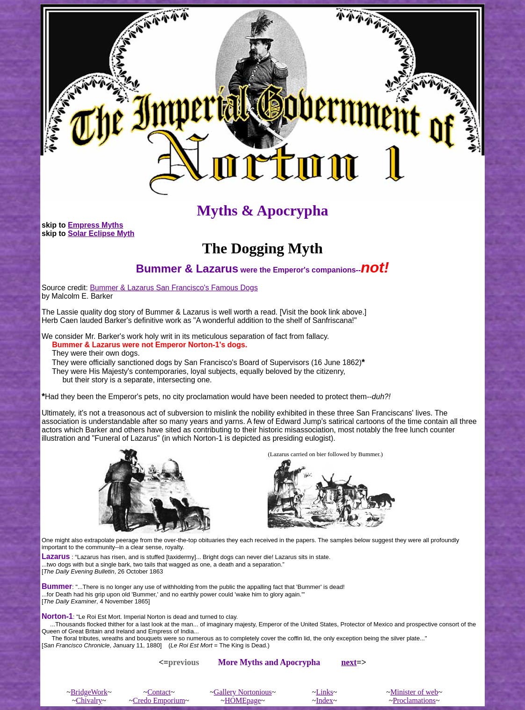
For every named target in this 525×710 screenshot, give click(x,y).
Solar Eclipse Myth (101, 233)
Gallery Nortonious (243, 692)
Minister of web (414, 692)
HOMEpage (243, 700)
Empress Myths (95, 225)
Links (324, 692)
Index (324, 700)
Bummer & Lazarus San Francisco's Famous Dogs (174, 288)
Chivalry (89, 700)
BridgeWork (89, 692)
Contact (159, 692)
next (349, 662)
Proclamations (414, 700)
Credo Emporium (159, 700)
